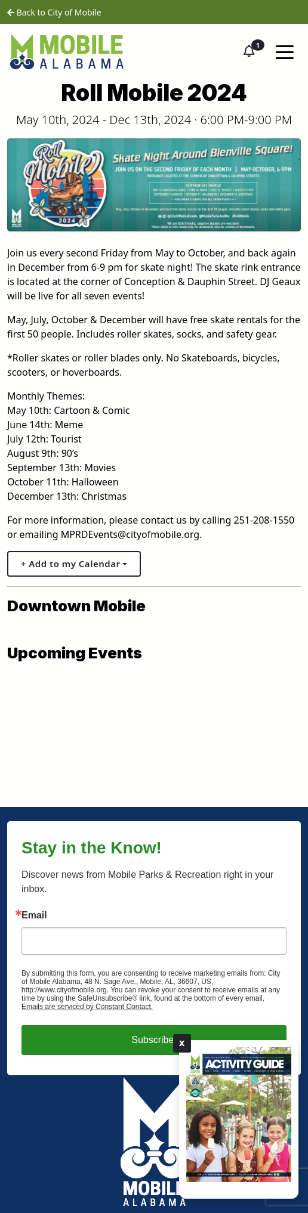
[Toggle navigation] (285, 51)
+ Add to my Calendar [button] (71, 564)
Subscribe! (154, 1040)
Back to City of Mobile (54, 12)
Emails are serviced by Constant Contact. (87, 1006)
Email (34, 915)
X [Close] (182, 1043)
